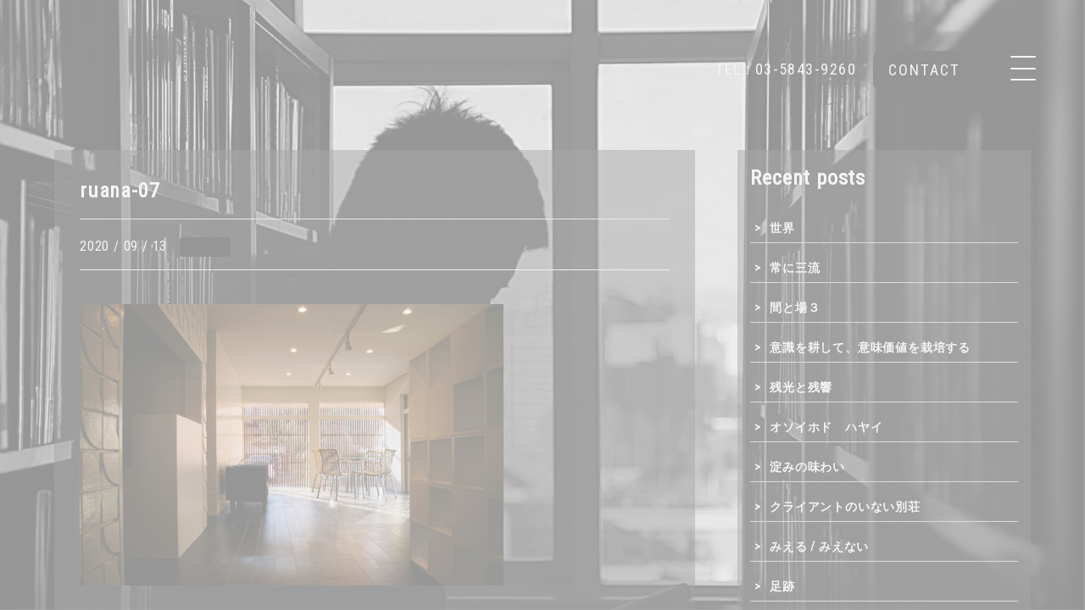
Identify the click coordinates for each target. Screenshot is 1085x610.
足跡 (782, 586)
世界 (782, 228)
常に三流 (795, 267)
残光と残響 (801, 387)
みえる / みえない (819, 546)
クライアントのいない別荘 (845, 506)
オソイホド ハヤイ (826, 427)
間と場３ (795, 307)
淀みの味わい (807, 467)
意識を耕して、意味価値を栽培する (870, 347)
